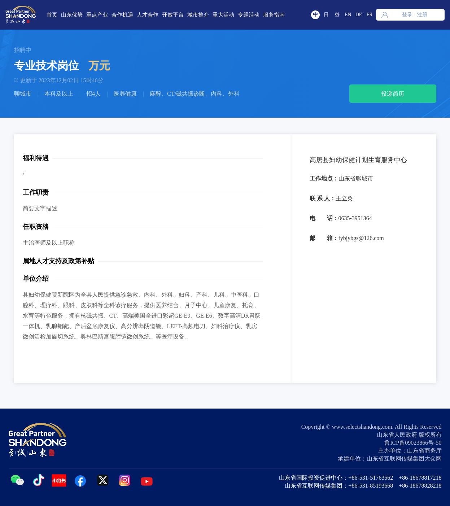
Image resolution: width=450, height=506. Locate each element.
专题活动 (248, 15)
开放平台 (173, 15)
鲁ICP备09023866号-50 (412, 443)
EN (348, 14)
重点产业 (97, 15)
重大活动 (223, 15)
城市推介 (198, 15)
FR (369, 14)
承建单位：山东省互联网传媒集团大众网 (390, 458)
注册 (422, 14)
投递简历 (392, 94)
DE (358, 14)
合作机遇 (122, 15)
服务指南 (274, 15)
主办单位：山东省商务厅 (410, 451)
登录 (407, 14)
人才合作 (147, 15)
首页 (52, 15)
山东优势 (72, 15)
